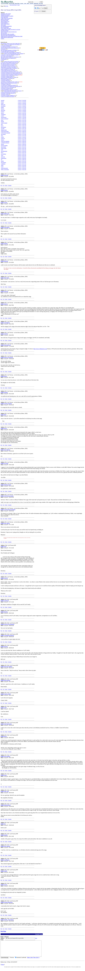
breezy (2, 125)
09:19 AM (24, 165)
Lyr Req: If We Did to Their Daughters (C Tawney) (10, 52)
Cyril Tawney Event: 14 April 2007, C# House (9, 75)
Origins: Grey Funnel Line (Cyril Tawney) (12, 44)
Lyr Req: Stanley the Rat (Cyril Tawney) (8, 70)
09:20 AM (24, 166)
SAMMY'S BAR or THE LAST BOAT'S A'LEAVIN (10, 29)
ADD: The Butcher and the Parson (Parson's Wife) (10, 47)
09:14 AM (24, 162)
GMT (2, 149)
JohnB (2, 165)
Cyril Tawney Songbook (5, 45)
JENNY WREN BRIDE (5, 23)
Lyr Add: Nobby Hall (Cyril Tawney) (7, 51)
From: (2, 175)
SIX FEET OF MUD (4, 30)
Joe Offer (2, 128)
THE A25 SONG (4, 32)
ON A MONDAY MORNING (6, 26)
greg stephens (3, 154)
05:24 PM (24, 100)
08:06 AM (24, 141)
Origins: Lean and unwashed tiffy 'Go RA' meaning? (13, 53)
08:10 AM (24, 145)
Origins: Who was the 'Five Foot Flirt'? (11, 61)
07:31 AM (24, 138)
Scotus (2, 166)
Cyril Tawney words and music (6, 55)
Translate (9, 185)
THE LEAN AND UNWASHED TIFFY (8, 35)
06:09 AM (24, 132)
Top (3, 185)
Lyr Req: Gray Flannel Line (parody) (7, 96)
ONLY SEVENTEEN (5, 27)
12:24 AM (24, 117)
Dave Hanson (3, 127)
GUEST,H (3, 138)
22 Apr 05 (20, 117)
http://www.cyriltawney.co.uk (40, 348)
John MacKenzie (4, 151)
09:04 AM (24, 158)
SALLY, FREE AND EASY (6, 28)
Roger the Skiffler (4, 145)
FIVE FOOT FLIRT (4, 20)
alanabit (2, 121)
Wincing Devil (3, 117)
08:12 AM (24, 146)
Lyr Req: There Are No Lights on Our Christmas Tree (10, 86)
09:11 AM (24, 161)
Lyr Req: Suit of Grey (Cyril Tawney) (8, 87)
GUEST (2, 115)
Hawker (2, 101)
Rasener (2, 144)
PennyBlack (3, 106)
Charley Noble (3, 148)
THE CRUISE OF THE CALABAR (7, 34)
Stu (1, 159)
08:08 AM (24, 142)
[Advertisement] (43, 23)
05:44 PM (24, 101)
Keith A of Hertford (4, 118)
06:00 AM (24, 131)
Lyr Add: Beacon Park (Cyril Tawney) (8, 64)
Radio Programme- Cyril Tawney (7, 78)
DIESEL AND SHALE (5, 19)
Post (1, 185)
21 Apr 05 (20, 100)
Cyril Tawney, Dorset (5, 94)
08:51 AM (24, 154)
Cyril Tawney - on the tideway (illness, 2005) (9, 81)
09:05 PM (24, 115)
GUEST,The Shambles (5, 141)
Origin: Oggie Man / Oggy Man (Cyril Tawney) (13, 90)
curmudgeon (3, 114)
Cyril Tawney (3, 49)
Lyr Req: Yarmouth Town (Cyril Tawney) (8, 91)
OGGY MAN (3, 25)
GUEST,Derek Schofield (5, 132)
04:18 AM (24, 122)
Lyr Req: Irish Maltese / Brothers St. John (8, 89)
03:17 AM (24, 120)
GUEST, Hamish (4, 122)
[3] (7, 6)
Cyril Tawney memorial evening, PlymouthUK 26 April (11, 73)
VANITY (2, 38)
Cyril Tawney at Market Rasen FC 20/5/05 (8, 77)
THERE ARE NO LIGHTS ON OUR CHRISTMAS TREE (11, 36)
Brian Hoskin (3, 146)
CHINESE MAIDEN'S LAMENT (7, 16)
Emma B (2, 111)
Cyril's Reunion (3, 59)
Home (18, 4)
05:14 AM (24, 130)
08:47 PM (24, 113)
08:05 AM (24, 139)
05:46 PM (24, 103)
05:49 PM (24, 106)
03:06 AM (24, 118)
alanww (2, 113)
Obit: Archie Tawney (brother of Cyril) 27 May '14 (10, 56)
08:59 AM (24, 156)
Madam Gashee (4, 130)
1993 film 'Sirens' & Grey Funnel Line (8, 58)
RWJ (2, 124)
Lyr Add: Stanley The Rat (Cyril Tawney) (8, 65)
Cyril (2, 60)
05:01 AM (24, 128)
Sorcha (2, 103)
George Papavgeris (4, 168)
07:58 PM (24, 111)
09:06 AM (24, 159)
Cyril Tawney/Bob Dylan (5, 80)
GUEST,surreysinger (5, 131)
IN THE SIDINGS (4, 22)
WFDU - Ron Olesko (5, 169)
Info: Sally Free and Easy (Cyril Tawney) (8, 63)
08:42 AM (24, 152)
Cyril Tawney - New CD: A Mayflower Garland (9, 54)
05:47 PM (24, 104)
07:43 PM (24, 108)
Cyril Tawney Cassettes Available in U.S (8, 95)
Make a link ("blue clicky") (33, 960)
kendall (2, 161)
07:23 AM (24, 135)
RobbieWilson (3, 158)
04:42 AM (24, 125)
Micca (2, 152)
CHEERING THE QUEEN (6, 13)
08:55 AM (24, 155)
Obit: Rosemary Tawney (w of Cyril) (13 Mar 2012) (10, 43)
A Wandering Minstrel (5, 142)
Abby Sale (3, 156)
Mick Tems (3, 110)
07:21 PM (24, 107)
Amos (2, 155)
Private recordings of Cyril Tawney (7, 69)
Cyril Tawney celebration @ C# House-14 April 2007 (10, 72)
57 (18, 81)
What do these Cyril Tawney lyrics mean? (8, 67)
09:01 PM (24, 114)
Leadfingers (3, 163)
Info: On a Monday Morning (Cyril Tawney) (9, 50)
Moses (2, 120)
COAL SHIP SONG (4, 17)
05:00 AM (24, 127)
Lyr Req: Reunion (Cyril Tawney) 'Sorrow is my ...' (10, 71)
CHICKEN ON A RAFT (5, 14)
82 (9, 84)
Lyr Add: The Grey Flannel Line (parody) (8, 85)
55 (21, 72)
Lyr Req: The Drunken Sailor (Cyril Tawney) (9, 68)
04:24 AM (24, 124)
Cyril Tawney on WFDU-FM (6, 88)
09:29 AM (24, 168)
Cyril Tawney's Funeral (5, 79)
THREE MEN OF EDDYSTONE (7, 37)
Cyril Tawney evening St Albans (7, 76)
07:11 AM (24, 134)
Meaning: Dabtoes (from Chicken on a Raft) (9, 82)
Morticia (2, 108)
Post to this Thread (13, 4)
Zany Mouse (3, 134)
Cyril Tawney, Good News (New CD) (8, 93)
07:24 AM (24, 137)
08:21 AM (24, 148)
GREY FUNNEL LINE (5, 21)
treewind (2, 100)
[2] (5, 6)
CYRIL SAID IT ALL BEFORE (7, 18)
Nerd (2, 135)
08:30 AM (24, 151)
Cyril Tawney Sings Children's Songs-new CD (9, 62)
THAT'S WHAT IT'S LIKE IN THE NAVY (9, 31)
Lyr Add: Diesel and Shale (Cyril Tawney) (8, 46)
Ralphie (2, 107)
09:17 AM (24, 163)
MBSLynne (3, 104)
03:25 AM (24, 121)
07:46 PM (24, 110)
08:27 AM (24, 149)
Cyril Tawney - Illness (5, 84)
